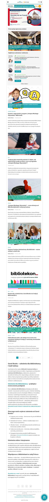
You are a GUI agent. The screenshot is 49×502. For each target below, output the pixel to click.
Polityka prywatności (19, 497)
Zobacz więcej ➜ (24, 83)
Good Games (19, 495)
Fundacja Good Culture (28, 495)
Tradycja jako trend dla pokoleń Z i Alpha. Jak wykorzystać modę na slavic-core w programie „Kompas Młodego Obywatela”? (22, 161)
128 (29, 357)
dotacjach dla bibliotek (22, 435)
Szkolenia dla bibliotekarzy (18, 384)
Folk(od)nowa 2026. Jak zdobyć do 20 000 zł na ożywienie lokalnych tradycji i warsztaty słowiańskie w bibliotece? (24, 339)
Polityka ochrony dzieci (29, 497)
